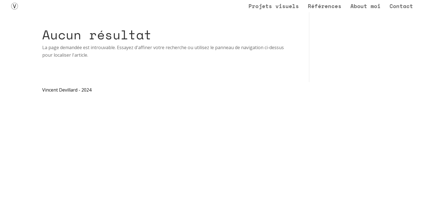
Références (324, 7)
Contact (401, 7)
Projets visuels (274, 7)
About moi (365, 7)
